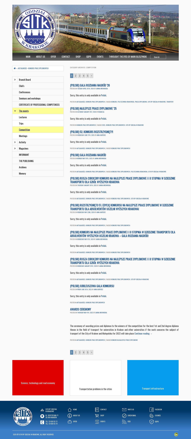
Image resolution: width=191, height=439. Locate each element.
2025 (103, 125)
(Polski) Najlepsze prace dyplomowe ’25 (93, 108)
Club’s (21, 86)
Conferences (24, 92)
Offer (53, 56)
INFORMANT (24, 154)
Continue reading (143, 333)
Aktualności (81, 102)
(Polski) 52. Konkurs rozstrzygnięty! (91, 132)
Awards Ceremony (81, 309)
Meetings (23, 136)
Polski (103, 95)
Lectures (23, 117)
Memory (22, 173)
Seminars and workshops (29, 98)
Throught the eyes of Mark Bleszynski (128, 56)
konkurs (114, 102)
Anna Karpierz (101, 135)
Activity (20, 142)
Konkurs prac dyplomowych (115, 125)
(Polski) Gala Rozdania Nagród (88, 155)
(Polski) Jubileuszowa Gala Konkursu (92, 286)
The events (21, 111)
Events (100, 56)
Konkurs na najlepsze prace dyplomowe (124, 340)
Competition (24, 129)
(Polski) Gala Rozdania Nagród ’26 (90, 85)
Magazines (21, 148)
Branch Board (22, 79)
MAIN (28, 56)
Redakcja (101, 112)
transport (170, 102)
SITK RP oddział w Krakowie (157, 102)
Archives (23, 167)
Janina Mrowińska (102, 89)
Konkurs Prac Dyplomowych (95, 102)
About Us (40, 56)
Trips (21, 123)
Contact (66, 56)
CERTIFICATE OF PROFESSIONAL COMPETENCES (39, 104)
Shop (78, 56)
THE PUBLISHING (26, 161)
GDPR (88, 56)
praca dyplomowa (141, 102)
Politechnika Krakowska (126, 102)
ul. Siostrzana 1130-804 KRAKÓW (52, 416)
